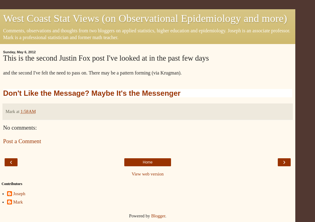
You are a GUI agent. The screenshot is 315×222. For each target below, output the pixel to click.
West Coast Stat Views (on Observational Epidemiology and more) (145, 18)
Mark (18, 202)
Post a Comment (22, 141)
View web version (148, 174)
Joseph (19, 193)
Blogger (158, 215)
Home (148, 162)
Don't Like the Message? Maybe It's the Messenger (92, 93)
